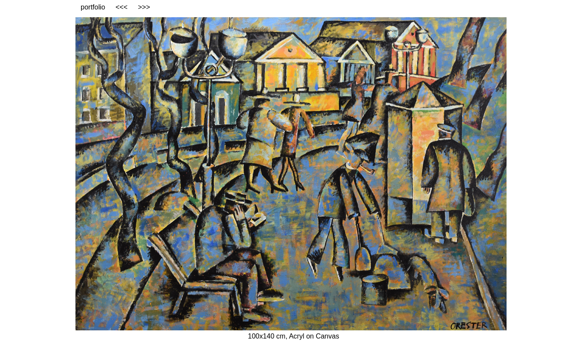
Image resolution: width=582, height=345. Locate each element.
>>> (144, 7)
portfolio (93, 7)
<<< (122, 7)
